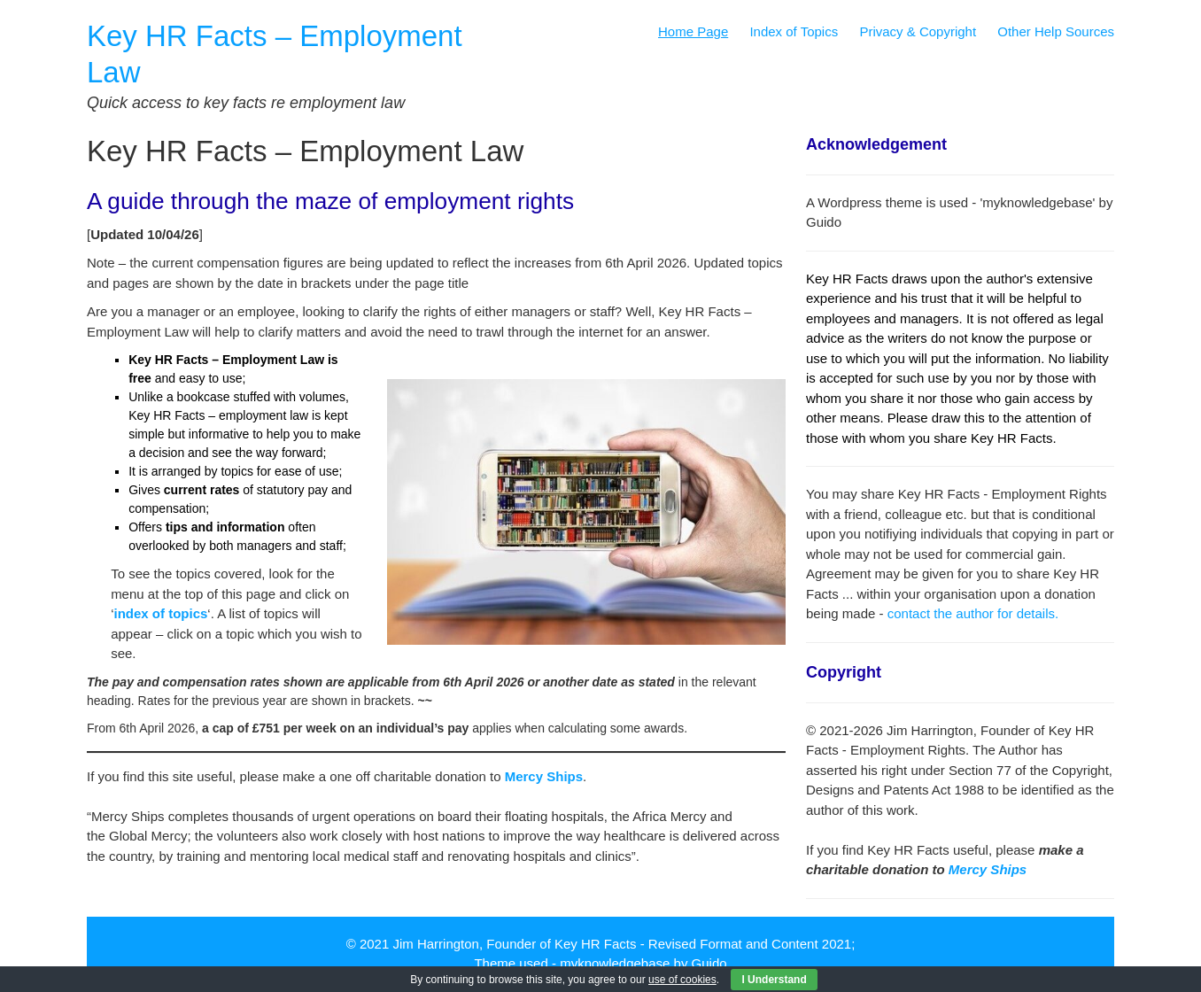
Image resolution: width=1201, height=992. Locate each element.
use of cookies (682, 979)
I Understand (773, 979)
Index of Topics (793, 31)
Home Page (693, 31)
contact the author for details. (972, 613)
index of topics (160, 613)
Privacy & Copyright (917, 31)
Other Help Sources (1055, 31)
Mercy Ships (988, 869)
